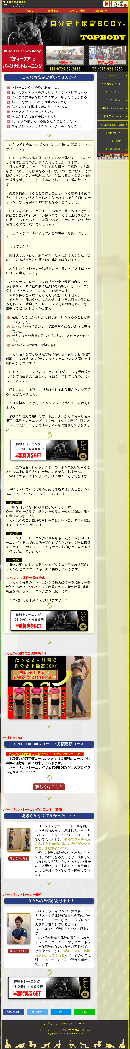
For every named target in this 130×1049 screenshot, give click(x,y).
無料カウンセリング (113, 85)
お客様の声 (100, 10)
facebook (13, 1012)
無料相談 (53, 10)
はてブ (61, 1012)
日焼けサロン (112, 142)
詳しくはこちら (49, 787)
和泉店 (112, 113)
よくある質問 (112, 160)
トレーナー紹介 (113, 151)
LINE (85, 1012)
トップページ (49, 1023)
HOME (29, 10)
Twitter (37, 1012)
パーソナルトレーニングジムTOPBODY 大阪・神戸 (65, 1030)
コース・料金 (77, 10)
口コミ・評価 (112, 104)
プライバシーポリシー (75, 1023)
